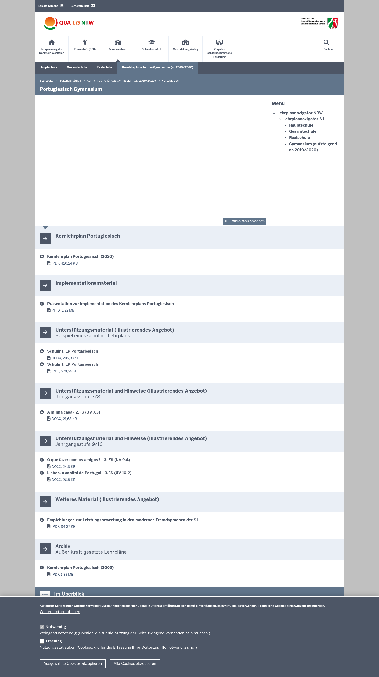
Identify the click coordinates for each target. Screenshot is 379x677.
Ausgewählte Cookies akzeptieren (73, 664)
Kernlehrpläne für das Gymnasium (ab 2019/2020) (157, 67)
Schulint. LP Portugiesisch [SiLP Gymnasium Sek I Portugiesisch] (72, 351)
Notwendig (55, 626)
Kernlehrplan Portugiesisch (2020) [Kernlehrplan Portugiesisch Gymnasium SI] (80, 256)
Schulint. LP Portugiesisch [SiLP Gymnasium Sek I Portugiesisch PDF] (72, 364)
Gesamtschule (77, 67)
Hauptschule (48, 67)
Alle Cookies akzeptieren (135, 664)
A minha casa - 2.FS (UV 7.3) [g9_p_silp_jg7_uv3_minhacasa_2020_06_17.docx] (73, 412)
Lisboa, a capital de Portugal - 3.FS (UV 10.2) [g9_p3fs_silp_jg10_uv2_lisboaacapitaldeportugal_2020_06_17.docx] (89, 472)
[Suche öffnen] (328, 49)
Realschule (104, 67)
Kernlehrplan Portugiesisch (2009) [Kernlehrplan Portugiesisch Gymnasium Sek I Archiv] (80, 567)
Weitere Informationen (60, 611)
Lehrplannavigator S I (303, 119)
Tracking (53, 641)
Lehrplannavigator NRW (300, 113)
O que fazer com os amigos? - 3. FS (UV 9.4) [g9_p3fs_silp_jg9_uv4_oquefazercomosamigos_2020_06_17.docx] (88, 459)
